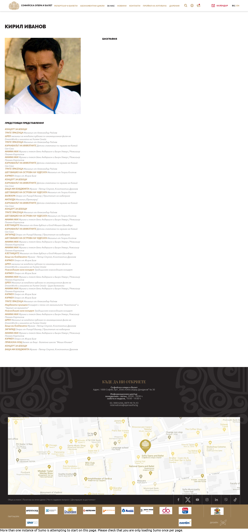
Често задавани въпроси (58, 500)
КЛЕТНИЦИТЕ (12, 225)
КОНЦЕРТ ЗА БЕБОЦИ (16, 129)
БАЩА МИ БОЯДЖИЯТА (17, 189)
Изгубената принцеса (16, 305)
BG (233, 6)
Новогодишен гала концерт (19, 269)
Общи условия (14, 500)
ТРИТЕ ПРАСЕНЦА (14, 132)
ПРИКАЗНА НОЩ (13, 342)
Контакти (134, 6)
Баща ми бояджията (16, 257)
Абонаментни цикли (92, 6)
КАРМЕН (9, 176)
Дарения (174, 6)
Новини (122, 6)
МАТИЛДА (10, 199)
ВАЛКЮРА (10, 196)
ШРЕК (8, 136)
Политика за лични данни (34, 500)
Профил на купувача (155, 6)
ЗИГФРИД (10, 234)
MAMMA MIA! (11, 151)
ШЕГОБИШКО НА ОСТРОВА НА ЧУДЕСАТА (26, 172)
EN (237, 6)
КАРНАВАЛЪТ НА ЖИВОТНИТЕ (20, 145)
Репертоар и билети (66, 6)
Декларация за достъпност (83, 500)
